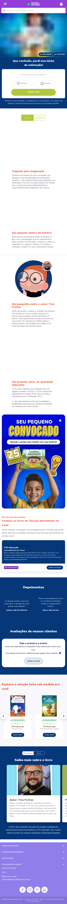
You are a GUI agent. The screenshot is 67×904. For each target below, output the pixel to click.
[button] (3, 716)
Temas (39, 753)
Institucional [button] (7, 858)
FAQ (4, 872)
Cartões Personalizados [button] (12, 852)
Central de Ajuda (9, 868)
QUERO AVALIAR (33, 661)
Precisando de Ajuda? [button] (12, 864)
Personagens (28, 753)
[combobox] (33, 10)
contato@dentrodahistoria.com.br (16, 879)
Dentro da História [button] (10, 845)
